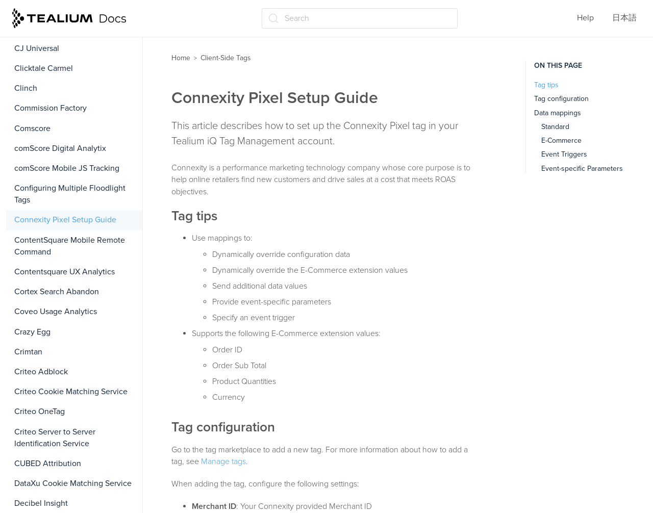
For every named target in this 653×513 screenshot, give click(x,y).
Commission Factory (50, 108)
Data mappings (557, 113)
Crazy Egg (32, 332)
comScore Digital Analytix (60, 148)
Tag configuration (561, 98)
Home (180, 58)
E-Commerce (561, 140)
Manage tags (223, 461)
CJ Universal (36, 48)
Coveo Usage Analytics (55, 311)
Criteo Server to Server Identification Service (54, 438)
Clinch (25, 88)
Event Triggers (564, 154)
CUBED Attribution (47, 463)
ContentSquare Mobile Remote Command (69, 246)
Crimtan (28, 352)
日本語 (624, 18)
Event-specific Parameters (582, 168)
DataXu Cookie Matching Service (73, 483)
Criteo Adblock (41, 372)
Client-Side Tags (225, 58)
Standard (555, 126)
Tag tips (546, 85)
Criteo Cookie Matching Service (71, 392)
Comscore (32, 128)
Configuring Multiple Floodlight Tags (69, 194)
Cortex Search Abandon (56, 292)
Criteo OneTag (39, 411)
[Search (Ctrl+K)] (360, 18)
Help (585, 18)
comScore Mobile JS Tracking (66, 168)
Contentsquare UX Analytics (64, 272)
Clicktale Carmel (43, 68)
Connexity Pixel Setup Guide (65, 220)
